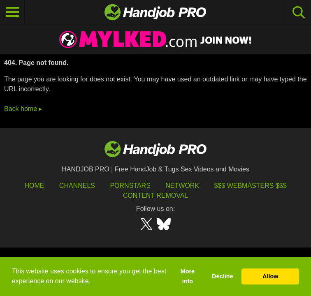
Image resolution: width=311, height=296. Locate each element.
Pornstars (130, 185)
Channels (77, 185)
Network (182, 185)
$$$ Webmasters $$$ (250, 185)
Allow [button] (270, 276)
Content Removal (155, 195)
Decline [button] (222, 276)
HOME (34, 185)
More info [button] (188, 276)
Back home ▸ (23, 108)
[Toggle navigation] (12, 12)
